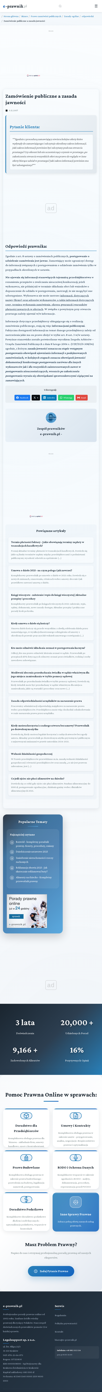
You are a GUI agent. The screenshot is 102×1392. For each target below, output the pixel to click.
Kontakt (59, 1320)
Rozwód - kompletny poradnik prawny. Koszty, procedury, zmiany (35, 832)
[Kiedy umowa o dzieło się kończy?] (51, 618)
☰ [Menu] (96, 6)
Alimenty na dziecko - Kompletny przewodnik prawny (34, 867)
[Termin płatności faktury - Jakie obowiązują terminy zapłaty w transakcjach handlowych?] (51, 539)
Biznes (24, 16)
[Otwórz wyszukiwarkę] (60, 6)
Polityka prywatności (66, 1312)
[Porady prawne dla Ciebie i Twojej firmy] (27, 915)
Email (81, 397)
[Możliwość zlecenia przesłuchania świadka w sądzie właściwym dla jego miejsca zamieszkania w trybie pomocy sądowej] (51, 669)
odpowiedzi (88, 16)
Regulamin (60, 1304)
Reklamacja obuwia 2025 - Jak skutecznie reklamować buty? (32, 858)
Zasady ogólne (71, 16)
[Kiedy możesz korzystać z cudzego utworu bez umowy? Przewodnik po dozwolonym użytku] (51, 722)
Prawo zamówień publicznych (46, 16)
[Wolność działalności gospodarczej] (51, 749)
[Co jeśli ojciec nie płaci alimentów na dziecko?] (51, 773)
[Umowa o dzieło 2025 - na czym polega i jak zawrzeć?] (51, 565)
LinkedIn (49, 397)
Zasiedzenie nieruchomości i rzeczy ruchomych (34, 848)
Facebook (22, 397)
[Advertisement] (51, 53)
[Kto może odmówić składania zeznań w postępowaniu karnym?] (51, 643)
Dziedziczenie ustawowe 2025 (32, 840)
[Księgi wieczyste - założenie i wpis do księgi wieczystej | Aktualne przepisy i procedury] (51, 591)
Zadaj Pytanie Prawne (51, 1260)
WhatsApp (66, 397)
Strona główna (11, 16)
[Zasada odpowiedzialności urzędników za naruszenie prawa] (51, 696)
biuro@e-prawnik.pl (66, 1328)
